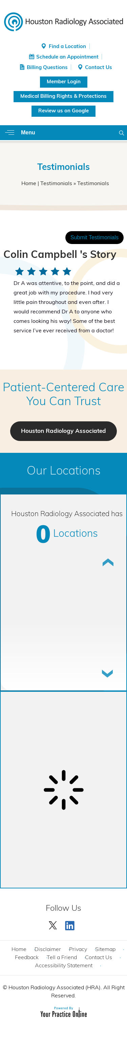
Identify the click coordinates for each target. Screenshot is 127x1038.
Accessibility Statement (63, 966)
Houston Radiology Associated (63, 431)
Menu (28, 132)
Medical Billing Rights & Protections (63, 96)
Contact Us (98, 67)
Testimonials (56, 183)
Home (28, 183)
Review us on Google (63, 111)
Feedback (27, 957)
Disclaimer (48, 949)
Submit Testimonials (94, 237)
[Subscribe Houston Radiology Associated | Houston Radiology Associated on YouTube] (71, 924)
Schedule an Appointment (67, 57)
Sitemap (105, 949)
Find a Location (67, 46)
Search (122, 132)
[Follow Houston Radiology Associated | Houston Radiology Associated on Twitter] (53, 924)
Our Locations (64, 472)
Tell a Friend (62, 957)
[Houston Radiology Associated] (63, 21)
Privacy (78, 949)
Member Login (64, 82)
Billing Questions (47, 67)
